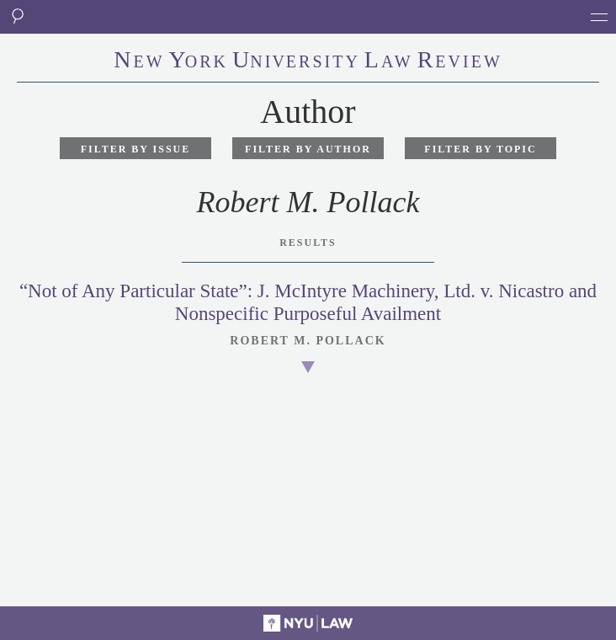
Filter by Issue (136, 149)
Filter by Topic (480, 149)
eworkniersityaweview (308, 61)
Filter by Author (308, 149)
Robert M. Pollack (307, 340)
